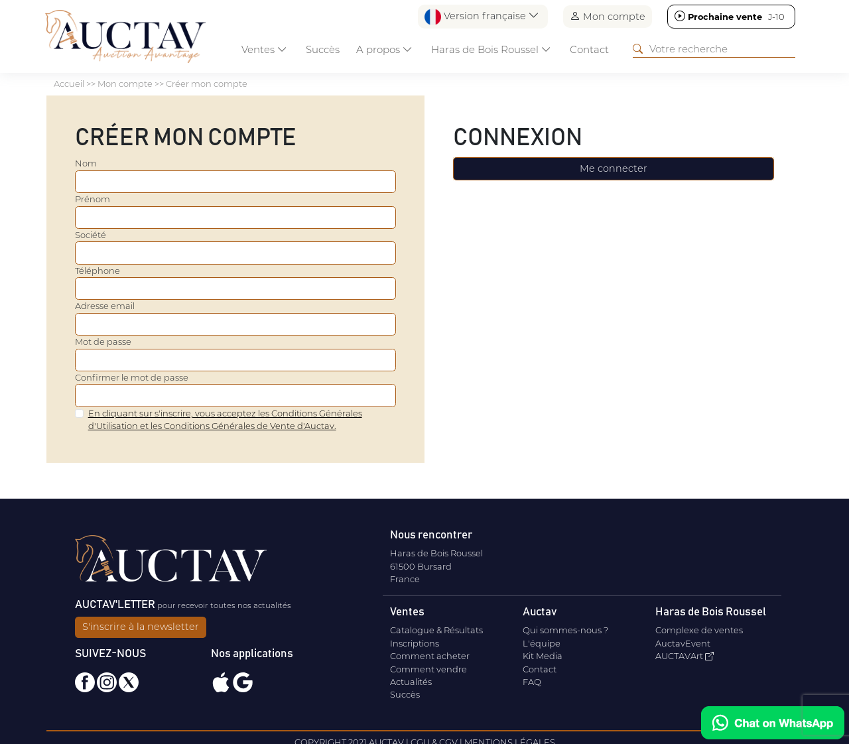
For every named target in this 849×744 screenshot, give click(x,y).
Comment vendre (428, 669)
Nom (86, 163)
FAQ (532, 681)
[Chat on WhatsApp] (772, 722)
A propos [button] (384, 49)
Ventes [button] (264, 49)
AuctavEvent (682, 643)
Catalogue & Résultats (436, 630)
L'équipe (541, 643)
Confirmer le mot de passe (131, 377)
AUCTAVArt (684, 656)
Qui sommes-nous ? (565, 630)
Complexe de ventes (699, 630)
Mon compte (607, 16)
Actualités (411, 681)
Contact (589, 49)
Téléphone (97, 270)
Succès (323, 49)
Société (90, 234)
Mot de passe (103, 341)
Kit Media (542, 656)
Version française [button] (481, 17)
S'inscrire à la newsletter (140, 627)
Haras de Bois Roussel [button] (491, 49)
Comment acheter (430, 656)
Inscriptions (414, 643)
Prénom (92, 199)
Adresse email (105, 305)
